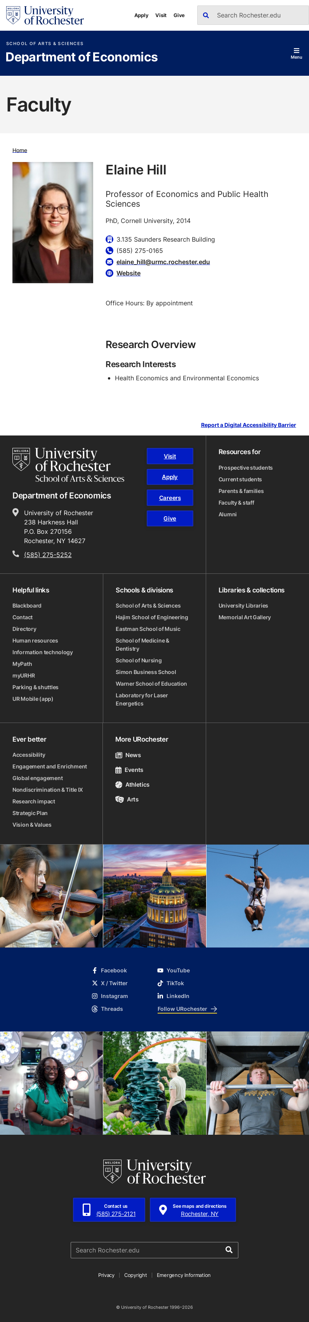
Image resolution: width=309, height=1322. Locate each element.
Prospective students (246, 467)
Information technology (42, 652)
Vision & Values (32, 824)
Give (179, 15)
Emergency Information (184, 1274)
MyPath (22, 663)
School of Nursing (138, 660)
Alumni (228, 514)
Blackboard (27, 605)
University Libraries (243, 605)
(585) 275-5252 (48, 554)
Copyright (135, 1274)
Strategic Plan (30, 813)
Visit (161, 15)
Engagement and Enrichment (49, 766)
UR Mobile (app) (33, 698)
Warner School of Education (151, 683)
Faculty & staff (236, 502)
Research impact (33, 801)
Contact (22, 617)
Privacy (106, 1274)
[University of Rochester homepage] (45, 15)
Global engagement (37, 778)
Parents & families (241, 491)
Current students (240, 479)
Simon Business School (146, 672)
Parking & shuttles (35, 687)
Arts (126, 799)
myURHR (23, 675)
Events (129, 770)
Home (19, 149)
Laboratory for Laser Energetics (142, 699)
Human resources (35, 640)
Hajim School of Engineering (152, 617)
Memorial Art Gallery (245, 617)
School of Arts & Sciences (44, 44)
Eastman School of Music (148, 628)
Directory (24, 628)
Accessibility (28, 754)
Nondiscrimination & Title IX (47, 789)
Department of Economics (81, 57)
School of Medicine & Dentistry (142, 644)
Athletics (132, 784)
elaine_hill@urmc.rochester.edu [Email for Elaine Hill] (163, 262)
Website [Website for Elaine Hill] (128, 273)
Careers (170, 498)
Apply (141, 15)
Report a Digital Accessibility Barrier (248, 425)
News (128, 755)
